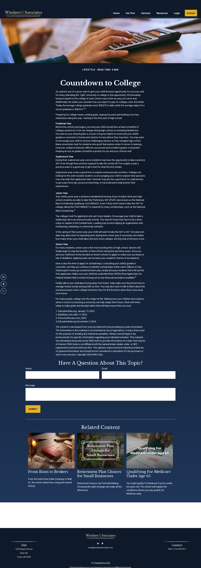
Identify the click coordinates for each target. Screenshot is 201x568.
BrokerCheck (126, 560)
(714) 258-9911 (180, 541)
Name (29, 360)
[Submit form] (33, 401)
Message (30, 377)
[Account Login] (3, 284)
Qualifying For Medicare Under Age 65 (148, 466)
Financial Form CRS (102, 555)
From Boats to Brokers (48, 464)
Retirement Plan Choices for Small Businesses (99, 466)
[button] (116, 5)
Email (104, 360)
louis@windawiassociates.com (100, 540)
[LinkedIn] (3, 277)
